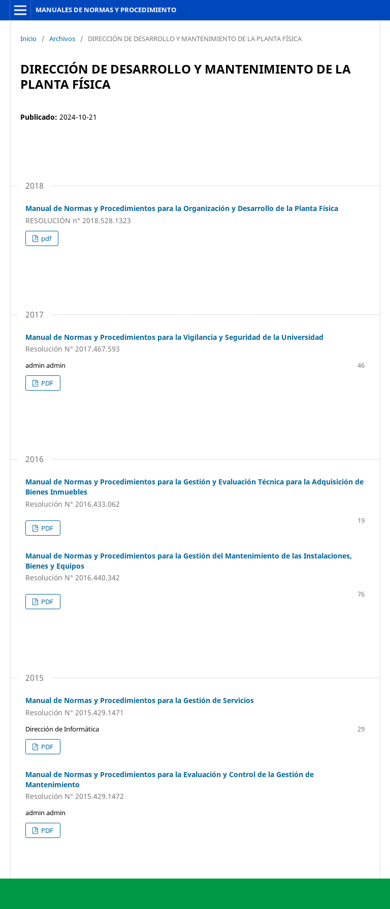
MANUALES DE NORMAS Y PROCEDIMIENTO (106, 9)
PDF (46, 383)
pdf (45, 238)
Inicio (28, 38)
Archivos (62, 38)
